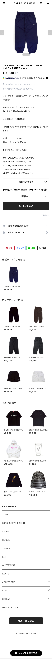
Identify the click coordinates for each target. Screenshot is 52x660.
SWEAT (6, 531)
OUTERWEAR (8, 565)
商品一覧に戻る (26, 620)
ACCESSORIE (8, 582)
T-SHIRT (6, 514)
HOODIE (6, 540)
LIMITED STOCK (10, 607)
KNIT (4, 557)
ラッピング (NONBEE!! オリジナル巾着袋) (25, 189)
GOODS (6, 590)
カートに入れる (26, 206)
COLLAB (6, 599)
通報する (45, 215)
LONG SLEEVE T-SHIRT (13, 523)
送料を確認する (30, 84)
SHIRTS (6, 548)
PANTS (5, 574)
